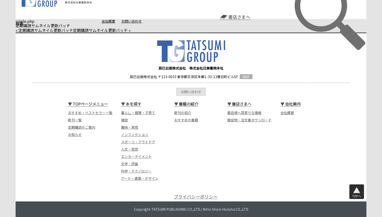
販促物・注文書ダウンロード (249, 120)
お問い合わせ (131, 21)
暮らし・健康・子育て (138, 112)
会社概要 (108, 21)
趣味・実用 (129, 127)
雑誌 (124, 120)
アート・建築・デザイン (139, 178)
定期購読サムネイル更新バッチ (46, 30)
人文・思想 (129, 149)
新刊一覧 (75, 120)
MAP (245, 76)
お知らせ (75, 134)
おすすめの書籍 (186, 120)
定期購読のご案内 (81, 127)
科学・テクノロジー (136, 171)
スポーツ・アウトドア (138, 141)
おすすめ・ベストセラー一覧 (90, 112)
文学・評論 (129, 163)
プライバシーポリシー (196, 196)
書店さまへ (239, 16)
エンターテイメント (136, 156)
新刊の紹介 (182, 112)
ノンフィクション (134, 134)
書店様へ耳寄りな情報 (244, 112)
